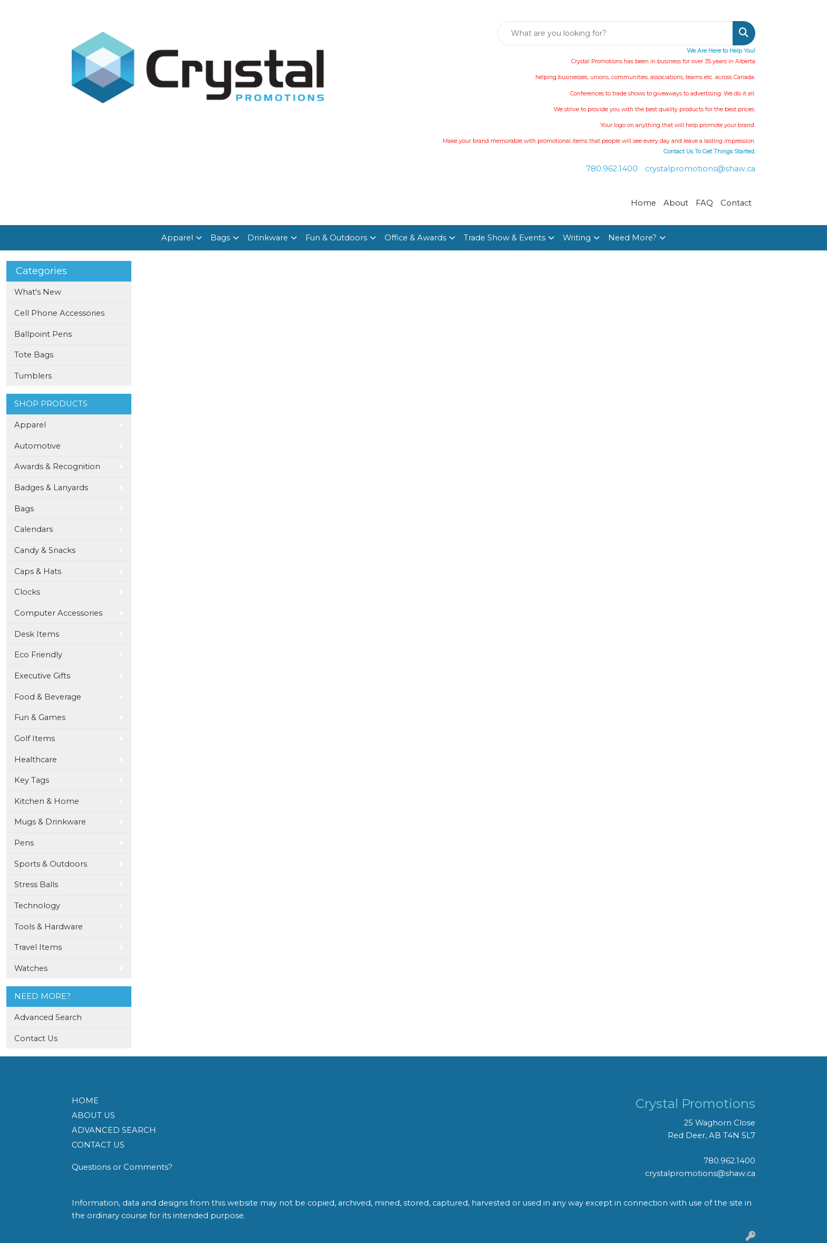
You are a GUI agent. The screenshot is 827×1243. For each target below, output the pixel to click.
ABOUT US (93, 1115)
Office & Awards (415, 237)
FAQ (704, 203)
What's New (37, 292)
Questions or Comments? (122, 1167)
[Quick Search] (615, 33)
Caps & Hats (37, 571)
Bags (220, 237)
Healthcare (35, 759)
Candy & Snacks (44, 550)
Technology (37, 905)
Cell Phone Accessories (59, 313)
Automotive (37, 446)
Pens (24, 843)
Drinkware (267, 237)
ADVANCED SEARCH (114, 1130)
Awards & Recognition (57, 466)
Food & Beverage (47, 697)
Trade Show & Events (504, 237)
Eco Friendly (38, 654)
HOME (85, 1100)
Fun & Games (39, 717)
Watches (30, 968)
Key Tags (31, 780)
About (675, 203)
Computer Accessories (58, 613)
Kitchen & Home (46, 801)
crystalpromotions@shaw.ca (700, 168)
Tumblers (33, 376)
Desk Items (36, 634)
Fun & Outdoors (336, 237)
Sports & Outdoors (50, 864)
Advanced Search (48, 1017)
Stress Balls (36, 884)
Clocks (27, 592)
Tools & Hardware (48, 926)
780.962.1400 (612, 168)
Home (643, 203)
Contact (736, 203)
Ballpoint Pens (43, 334)
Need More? (632, 237)
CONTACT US (98, 1145)
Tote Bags (33, 355)
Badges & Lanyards (51, 487)
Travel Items (38, 947)
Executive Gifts (42, 676)
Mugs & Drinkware (50, 822)
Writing (577, 237)
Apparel (177, 237)
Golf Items (34, 738)
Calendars (33, 529)
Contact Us (35, 1038)
